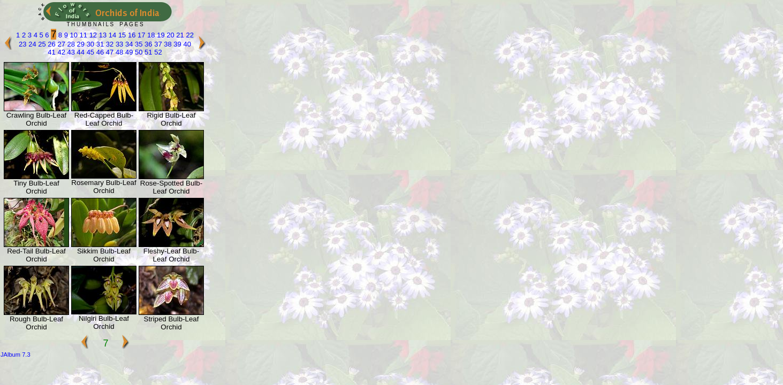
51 (148, 52)
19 (160, 35)
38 (167, 44)
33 (118, 44)
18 (150, 35)
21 (179, 35)
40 (186, 44)
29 (80, 44)
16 (130, 35)
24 (31, 44)
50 (137, 52)
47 (108, 52)
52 (157, 52)
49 (128, 52)
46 (99, 52)
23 (22, 44)
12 (92, 35)
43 (70, 52)
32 (108, 44)
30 (89, 44)
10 (73, 35)
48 (118, 52)
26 (51, 44)
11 (82, 35)
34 (128, 44)
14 (111, 35)
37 (157, 44)
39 (176, 44)
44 (80, 52)
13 (102, 35)
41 (51, 52)
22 (189, 35)
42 (60, 52)
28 (70, 44)
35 (137, 44)
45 (89, 52)
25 (41, 44)
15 (121, 35)
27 (60, 44)
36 (148, 44)
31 (99, 44)
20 (169, 35)
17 (140, 35)
